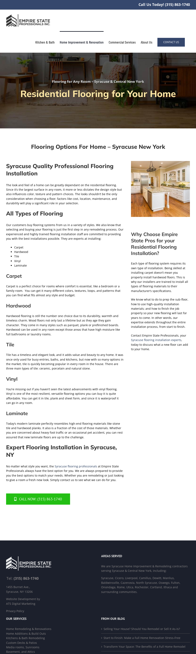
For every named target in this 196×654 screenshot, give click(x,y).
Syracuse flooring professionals (76, 466)
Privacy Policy (15, 611)
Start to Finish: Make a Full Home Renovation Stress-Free (142, 638)
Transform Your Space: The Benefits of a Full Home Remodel (144, 647)
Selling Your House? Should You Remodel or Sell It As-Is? (142, 629)
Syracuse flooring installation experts (156, 340)
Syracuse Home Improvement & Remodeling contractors (150, 566)
